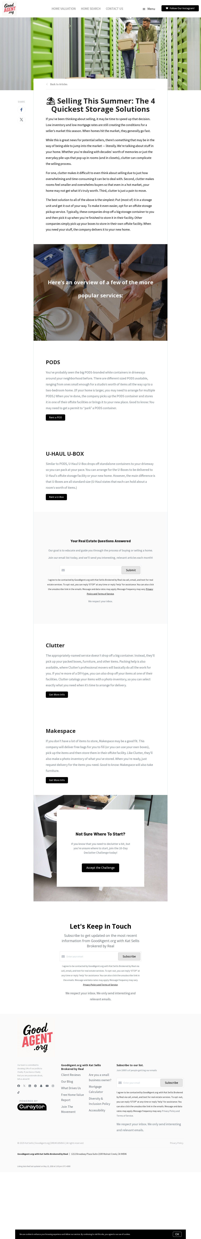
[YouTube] (47, 1086)
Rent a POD (55, 417)
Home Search (91, 9)
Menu (149, 9)
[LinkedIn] (30, 1086)
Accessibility (97, 1110)
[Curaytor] (32, 1109)
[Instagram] (53, 1086)
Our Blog (67, 1081)
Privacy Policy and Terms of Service (100, 984)
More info (134, 1234)
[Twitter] (24, 1086)
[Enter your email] (92, 956)
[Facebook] (18, 1086)
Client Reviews (71, 1075)
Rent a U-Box (56, 497)
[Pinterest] (35, 1086)
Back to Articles (58, 84)
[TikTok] (18, 1092)
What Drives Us (71, 1088)
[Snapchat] (41, 1086)
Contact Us (114, 9)
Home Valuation (64, 9)
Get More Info (57, 694)
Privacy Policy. (177, 1143)
